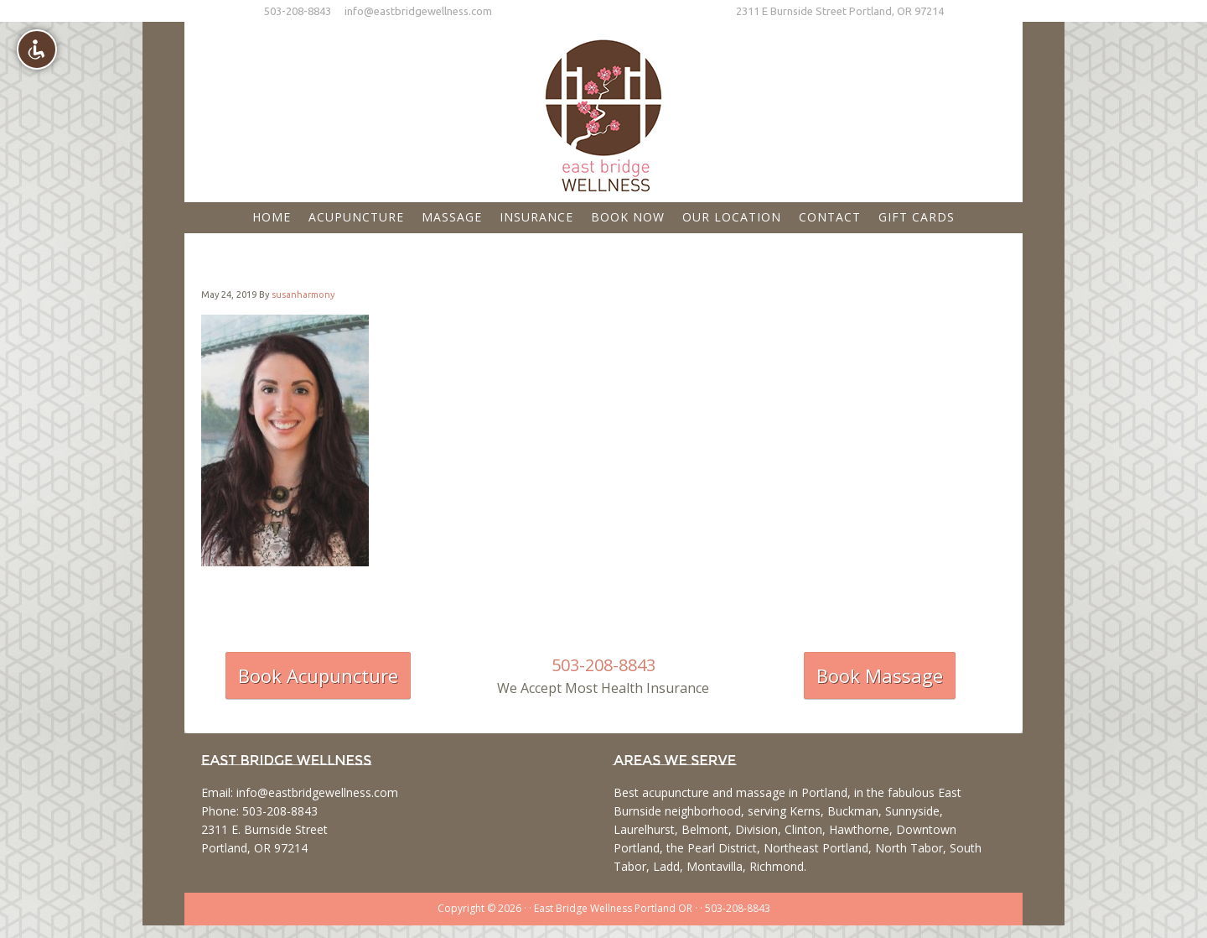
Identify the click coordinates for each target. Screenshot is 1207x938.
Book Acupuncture (318, 675)
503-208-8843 (297, 11)
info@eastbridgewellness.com (418, 11)
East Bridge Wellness (603, 110)
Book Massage (879, 675)
